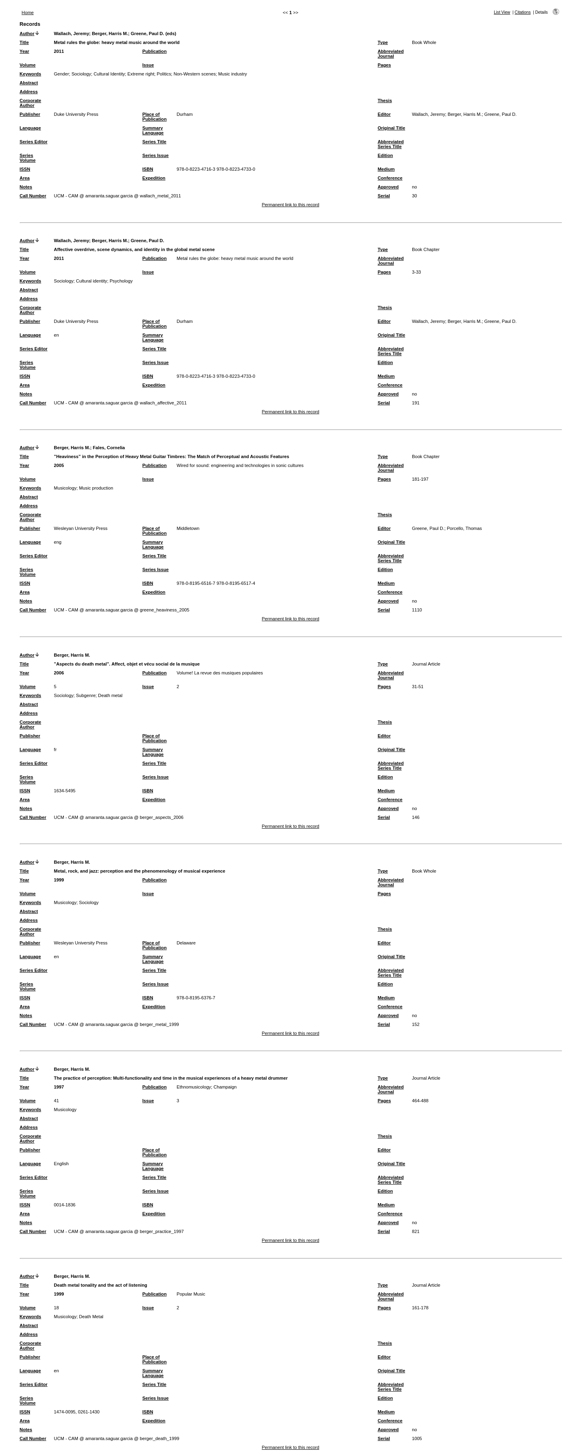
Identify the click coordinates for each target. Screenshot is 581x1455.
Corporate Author (30, 103)
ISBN (147, 169)
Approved (388, 186)
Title (24, 42)
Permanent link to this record (290, 204)
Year (24, 51)
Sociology (81, 73)
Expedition (153, 178)
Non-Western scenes (194, 73)
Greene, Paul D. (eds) (153, 33)
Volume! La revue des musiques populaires (220, 672)
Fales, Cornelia (109, 447)
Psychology (121, 280)
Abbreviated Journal (391, 54)
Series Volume (28, 158)
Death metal (110, 695)
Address (29, 91)
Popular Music (191, 1294)
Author (27, 33)
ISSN (25, 169)
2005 (59, 465)
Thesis (385, 100)
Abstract (29, 82)
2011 (59, 51)
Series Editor (34, 141)
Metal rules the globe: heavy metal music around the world (235, 258)
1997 (59, 1086)
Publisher (30, 114)
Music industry (232, 73)
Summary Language (153, 130)
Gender (61, 73)
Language (30, 128)
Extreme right (141, 73)
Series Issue (155, 155)
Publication (154, 51)
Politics (164, 73)
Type (383, 42)
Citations (523, 12)
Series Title (154, 141)
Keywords (30, 73)
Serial (384, 195)
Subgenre (86, 695)
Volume (28, 65)
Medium (386, 169)
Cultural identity (91, 280)
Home (28, 12)
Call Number (33, 195)
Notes (26, 186)
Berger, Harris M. (110, 33)
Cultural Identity (109, 73)
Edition (385, 155)
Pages (384, 65)
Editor (384, 114)
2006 (59, 672)
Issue (148, 65)
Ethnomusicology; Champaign (207, 1086)
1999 (59, 879)
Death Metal (91, 1316)
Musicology (65, 488)
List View (502, 12)
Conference (390, 178)
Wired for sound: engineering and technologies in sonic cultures (240, 465)
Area (25, 178)
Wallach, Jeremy (71, 33)
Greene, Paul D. (147, 240)
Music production (96, 488)
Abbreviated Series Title (391, 144)
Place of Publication (154, 116)
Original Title (391, 128)
